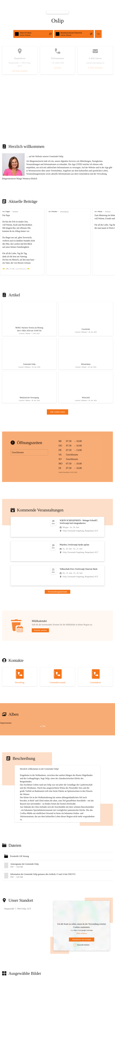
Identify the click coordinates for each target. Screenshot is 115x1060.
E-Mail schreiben (95, 68)
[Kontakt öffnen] (19, 674)
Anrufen (57, 68)
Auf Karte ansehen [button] (19, 71)
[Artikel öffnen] (29, 319)
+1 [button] (98, 34)
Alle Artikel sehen (57, 410)
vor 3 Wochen (52, 211)
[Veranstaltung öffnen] (57, 525)
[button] (57, 877)
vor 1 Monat (98, 211)
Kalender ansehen (40, 628)
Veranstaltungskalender (57, 590)
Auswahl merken (81, 966)
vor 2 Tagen (6, 211)
